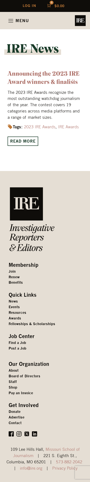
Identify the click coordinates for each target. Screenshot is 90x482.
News (13, 301)
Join (12, 271)
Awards (15, 318)
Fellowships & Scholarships (32, 324)
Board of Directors (24, 376)
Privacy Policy (64, 468)
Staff (13, 382)
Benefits (16, 282)
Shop (13, 387)
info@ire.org (31, 468)
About (14, 370)
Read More (23, 141)
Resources (17, 313)
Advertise (16, 417)
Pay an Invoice (21, 393)
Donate (15, 412)
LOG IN (29, 6)
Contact (15, 423)
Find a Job (17, 343)
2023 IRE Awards (39, 126)
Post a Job (17, 348)
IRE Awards (68, 126)
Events (14, 307)
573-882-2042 (69, 461)
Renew (14, 277)
